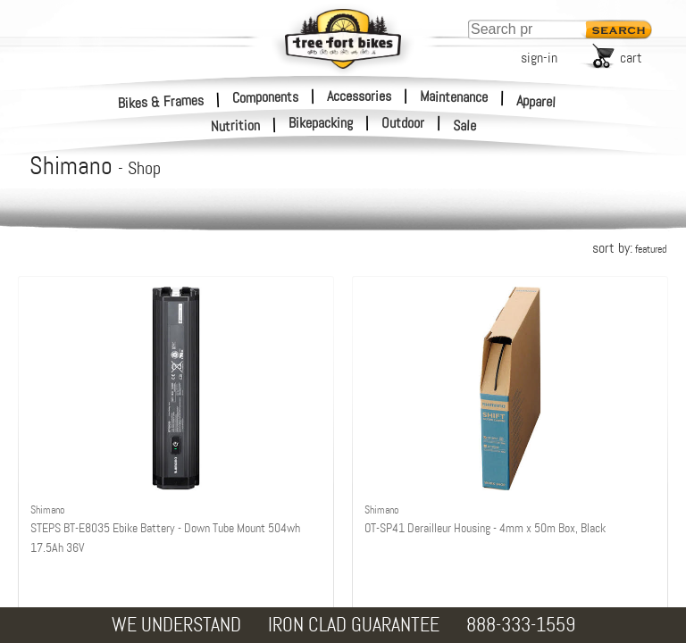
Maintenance (454, 96)
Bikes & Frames (161, 101)
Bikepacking (321, 123)
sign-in (539, 57)
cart (631, 57)
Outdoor (402, 123)
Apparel (536, 101)
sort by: (629, 247)
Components (265, 96)
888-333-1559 (520, 625)
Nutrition (236, 125)
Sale (465, 126)
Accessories (359, 96)
